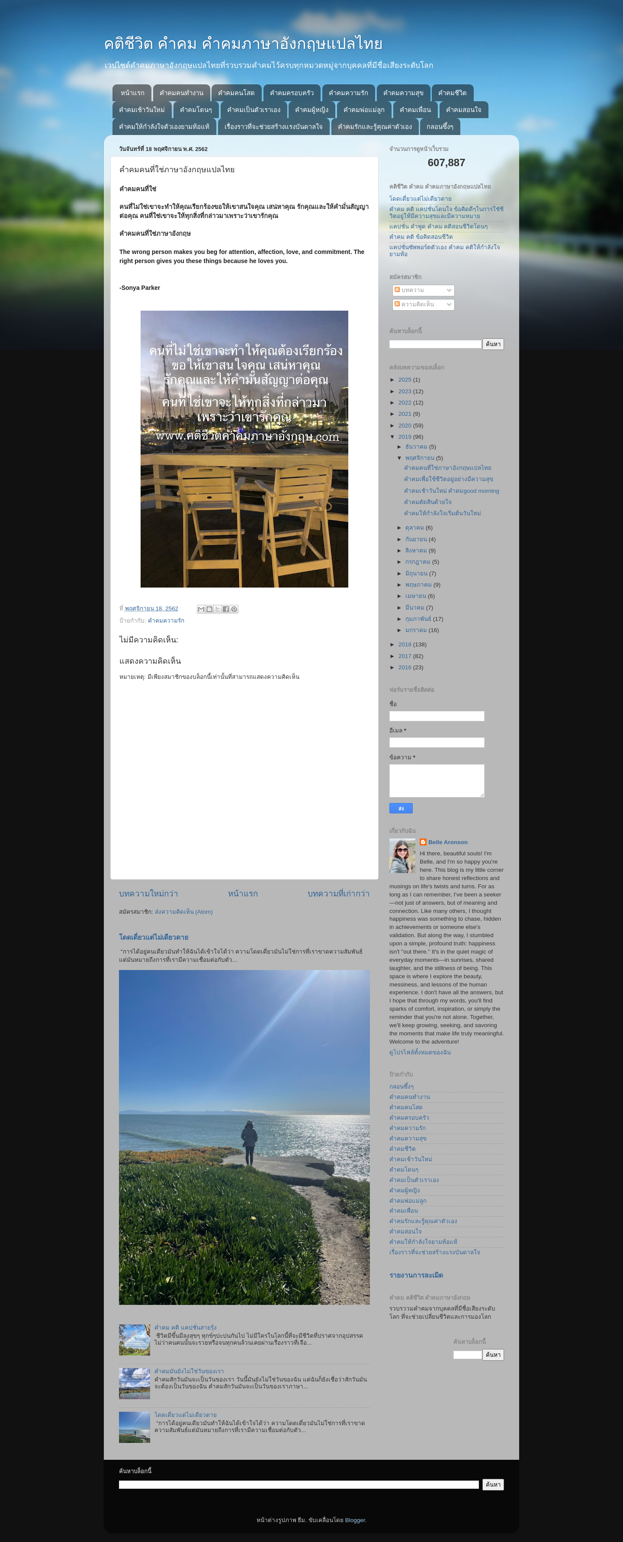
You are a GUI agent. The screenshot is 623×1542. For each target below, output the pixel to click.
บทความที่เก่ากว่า (339, 893)
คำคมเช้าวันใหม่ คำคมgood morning (451, 491)
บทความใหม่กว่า (148, 893)
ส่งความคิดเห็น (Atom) (184, 912)
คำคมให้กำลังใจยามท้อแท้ (423, 1242)
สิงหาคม (417, 550)
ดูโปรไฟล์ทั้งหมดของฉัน (420, 1052)
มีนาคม (415, 607)
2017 (405, 656)
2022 (405, 402)
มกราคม (417, 630)
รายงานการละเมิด (416, 1275)
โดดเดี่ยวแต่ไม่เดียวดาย (153, 937)
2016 (405, 667)
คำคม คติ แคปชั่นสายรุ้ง (185, 1327)
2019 (405, 437)
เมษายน (416, 596)
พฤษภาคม (419, 584)
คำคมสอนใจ (464, 109)
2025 (405, 379)
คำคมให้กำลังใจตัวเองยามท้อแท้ (164, 126)
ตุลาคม (415, 527)
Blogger (355, 1520)
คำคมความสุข (403, 92)
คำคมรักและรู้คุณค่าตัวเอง (375, 126)
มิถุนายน (417, 573)
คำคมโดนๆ (196, 109)
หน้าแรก (133, 92)
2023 (405, 391)
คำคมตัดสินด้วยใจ (428, 502)
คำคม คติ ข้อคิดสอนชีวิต (421, 237)
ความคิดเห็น (414, 304)
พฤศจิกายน (420, 458)
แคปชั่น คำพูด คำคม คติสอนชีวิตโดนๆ (438, 226)
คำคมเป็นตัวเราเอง (253, 109)
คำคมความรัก (348, 92)
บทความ (409, 290)
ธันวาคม (417, 446)
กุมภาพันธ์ (419, 619)
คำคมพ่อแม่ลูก (364, 109)
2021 (405, 414)
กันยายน (417, 539)
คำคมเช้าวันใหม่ (142, 109)
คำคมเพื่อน (415, 109)
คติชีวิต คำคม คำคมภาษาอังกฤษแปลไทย (243, 43)
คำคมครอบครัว (292, 92)
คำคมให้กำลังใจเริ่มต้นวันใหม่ (442, 513)
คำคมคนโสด (236, 92)
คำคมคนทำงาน (181, 92)
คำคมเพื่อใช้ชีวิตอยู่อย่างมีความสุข (448, 479)
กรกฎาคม (418, 562)
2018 (405, 644)
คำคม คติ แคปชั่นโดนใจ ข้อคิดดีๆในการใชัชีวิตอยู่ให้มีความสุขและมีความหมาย (446, 212)
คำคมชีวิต (452, 92)
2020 (405, 425)
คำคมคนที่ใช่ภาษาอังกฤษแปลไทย (447, 468)
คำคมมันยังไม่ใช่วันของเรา (189, 1371)
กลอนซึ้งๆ (440, 126)
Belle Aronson (448, 842)
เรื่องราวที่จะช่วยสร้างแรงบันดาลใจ (274, 126)
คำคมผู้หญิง (311, 109)
